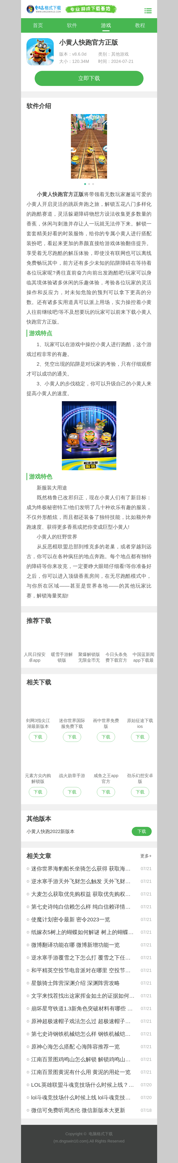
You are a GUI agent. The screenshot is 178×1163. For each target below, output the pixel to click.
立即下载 (89, 78)
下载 (141, 831)
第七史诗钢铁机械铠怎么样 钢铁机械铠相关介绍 (89, 1034)
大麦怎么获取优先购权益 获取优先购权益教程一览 (91, 894)
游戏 (106, 25)
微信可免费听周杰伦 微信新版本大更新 (78, 1110)
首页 (38, 25)
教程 (140, 25)
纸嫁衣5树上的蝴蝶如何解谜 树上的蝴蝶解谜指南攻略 (96, 932)
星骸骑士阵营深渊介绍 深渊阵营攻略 (75, 983)
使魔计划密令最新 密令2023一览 (70, 919)
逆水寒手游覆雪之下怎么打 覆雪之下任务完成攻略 (91, 958)
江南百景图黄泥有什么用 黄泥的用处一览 (81, 1072)
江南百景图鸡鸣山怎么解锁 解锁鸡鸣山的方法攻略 (91, 1059)
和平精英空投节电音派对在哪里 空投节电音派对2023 (95, 970)
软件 (72, 25)
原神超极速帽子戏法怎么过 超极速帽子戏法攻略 (89, 1021)
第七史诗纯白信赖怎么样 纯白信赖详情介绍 (83, 907)
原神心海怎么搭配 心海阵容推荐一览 (75, 1047)
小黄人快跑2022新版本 (50, 831)
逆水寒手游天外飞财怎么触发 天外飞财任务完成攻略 (94, 881)
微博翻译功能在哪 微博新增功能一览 (75, 945)
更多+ (146, 855)
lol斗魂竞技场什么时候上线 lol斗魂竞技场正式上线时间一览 (102, 1097)
